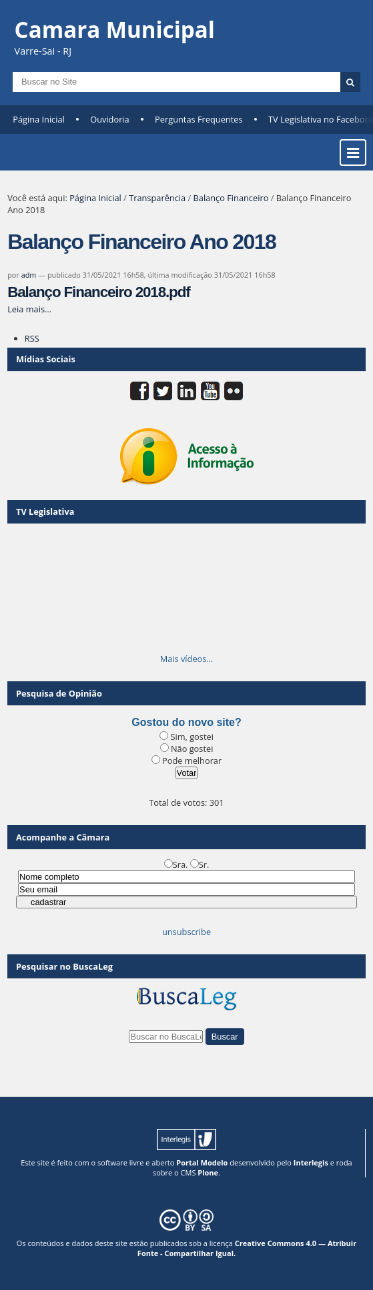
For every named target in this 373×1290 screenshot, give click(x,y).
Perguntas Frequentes (198, 119)
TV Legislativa (45, 511)
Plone (208, 1172)
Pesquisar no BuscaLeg (64, 966)
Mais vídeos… (187, 659)
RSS (32, 338)
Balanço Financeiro (231, 198)
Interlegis (311, 1162)
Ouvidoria (109, 119)
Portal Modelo (202, 1162)
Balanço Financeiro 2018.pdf (98, 292)
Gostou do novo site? (186, 722)
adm (29, 275)
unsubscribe (186, 932)
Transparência (157, 198)
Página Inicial (39, 119)
